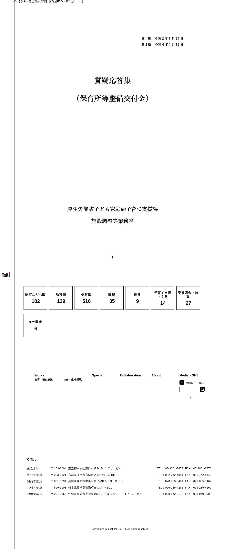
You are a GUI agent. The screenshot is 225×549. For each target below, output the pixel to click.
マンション (64, 411)
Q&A (164, 417)
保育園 (28, 398)
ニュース (201, 392)
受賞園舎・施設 (34, 424)
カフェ (61, 404)
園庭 (26, 411)
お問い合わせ (170, 423)
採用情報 (167, 430)
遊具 (26, 417)
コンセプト (168, 390)
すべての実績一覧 (35, 437)
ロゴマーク (168, 384)
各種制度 (201, 399)
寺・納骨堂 (64, 417)
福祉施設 (63, 391)
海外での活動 (99, 390)
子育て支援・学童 (35, 404)
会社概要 (167, 397)
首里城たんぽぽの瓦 (103, 407)
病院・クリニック (68, 384)
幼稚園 (28, 391)
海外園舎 (29, 430)
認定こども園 (32, 384)
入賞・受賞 (168, 404)
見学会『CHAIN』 (102, 384)
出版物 (165, 410)
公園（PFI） (65, 398)
